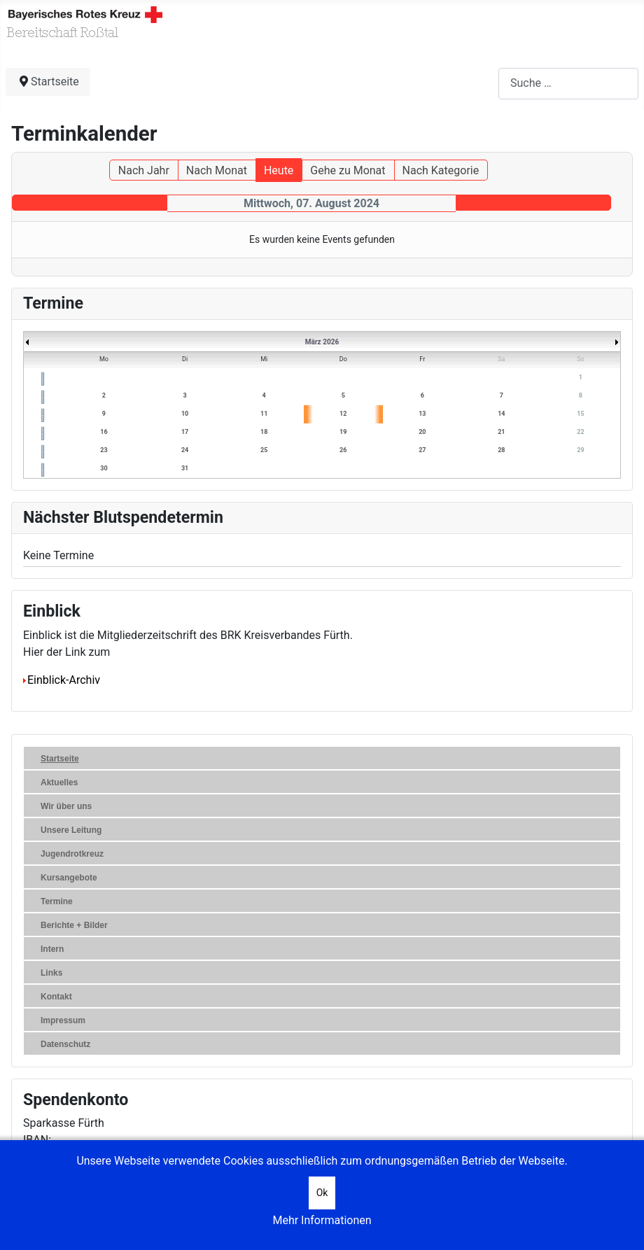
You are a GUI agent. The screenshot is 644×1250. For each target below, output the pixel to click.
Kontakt (56, 997)
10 (184, 413)
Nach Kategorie (440, 170)
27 (422, 450)
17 (184, 431)
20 (422, 431)
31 (184, 468)
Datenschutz (65, 1044)
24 (184, 450)
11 (263, 413)
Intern (52, 949)
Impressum (63, 1020)
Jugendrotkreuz (72, 854)
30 (103, 468)
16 (103, 431)
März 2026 (322, 342)
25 (263, 450)
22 (580, 431)
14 (501, 413)
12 (343, 413)
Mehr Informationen (321, 1220)
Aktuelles (59, 782)
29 (580, 450)
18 (263, 431)
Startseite (60, 759)
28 (501, 450)
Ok (322, 1192)
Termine (57, 901)
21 (501, 431)
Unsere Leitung (71, 830)
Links (51, 973)
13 (422, 413)
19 (343, 431)
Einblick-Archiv (61, 680)
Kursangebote (69, 878)
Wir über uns (66, 806)
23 (103, 450)
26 (343, 450)
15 (580, 413)
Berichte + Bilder (74, 925)
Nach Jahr (143, 170)
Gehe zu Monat (347, 170)
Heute (278, 170)
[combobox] (568, 83)
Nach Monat (216, 170)
